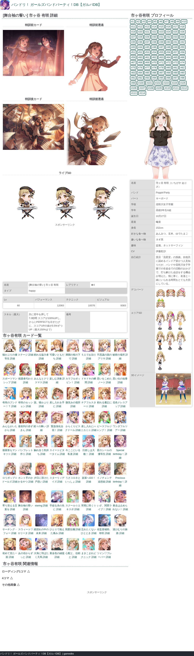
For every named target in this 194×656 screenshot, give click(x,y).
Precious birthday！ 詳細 (120, 475)
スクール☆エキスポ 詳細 (73, 500)
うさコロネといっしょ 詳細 (73, 473)
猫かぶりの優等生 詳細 (9, 349)
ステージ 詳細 (25, 347)
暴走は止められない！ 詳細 (120, 500)
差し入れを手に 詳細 (57, 397)
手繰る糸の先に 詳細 (57, 500)
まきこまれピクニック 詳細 (88, 548)
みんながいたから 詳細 (9, 421)
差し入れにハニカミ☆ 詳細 (88, 421)
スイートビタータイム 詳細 (57, 445)
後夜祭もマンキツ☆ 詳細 (9, 445)
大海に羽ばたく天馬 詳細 (41, 548)
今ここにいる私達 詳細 (73, 445)
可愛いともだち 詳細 (57, 349)
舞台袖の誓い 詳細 (25, 500)
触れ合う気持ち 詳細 (41, 445)
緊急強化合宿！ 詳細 (57, 421)
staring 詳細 (41, 498)
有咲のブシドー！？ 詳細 (9, 397)
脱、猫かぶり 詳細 (41, 397)
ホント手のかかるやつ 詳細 (25, 473)
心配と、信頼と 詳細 (73, 548)
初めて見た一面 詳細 (9, 548)
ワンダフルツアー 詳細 (120, 421)
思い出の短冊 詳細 (120, 373)
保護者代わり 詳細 (25, 373)
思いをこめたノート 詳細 (104, 373)
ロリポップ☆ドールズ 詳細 (10, 473)
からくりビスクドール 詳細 (73, 421)
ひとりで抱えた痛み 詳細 (57, 524)
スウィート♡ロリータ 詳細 (25, 524)
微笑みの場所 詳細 (73, 397)
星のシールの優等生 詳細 (104, 445)
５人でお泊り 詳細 (88, 349)
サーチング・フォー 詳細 (9, 524)
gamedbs (69, 653)
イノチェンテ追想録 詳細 (104, 473)
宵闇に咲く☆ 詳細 (88, 500)
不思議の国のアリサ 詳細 (104, 349)
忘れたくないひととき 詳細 (88, 524)
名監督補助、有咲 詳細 (104, 524)
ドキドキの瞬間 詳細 (88, 373)
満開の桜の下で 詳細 (73, 349)
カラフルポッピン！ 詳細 (73, 373)
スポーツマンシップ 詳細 (9, 373)
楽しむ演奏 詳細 (57, 373)
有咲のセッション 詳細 (25, 397)
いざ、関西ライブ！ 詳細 (104, 500)
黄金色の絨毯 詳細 (57, 548)
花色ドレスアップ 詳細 (120, 397)
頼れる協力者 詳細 (41, 349)
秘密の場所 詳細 (120, 349)
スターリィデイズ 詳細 (57, 473)
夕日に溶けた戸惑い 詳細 (41, 473)
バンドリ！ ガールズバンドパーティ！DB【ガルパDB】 (56, 5)
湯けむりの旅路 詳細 (120, 524)
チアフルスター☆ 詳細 (88, 397)
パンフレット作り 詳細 (25, 445)
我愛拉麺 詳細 (73, 522)
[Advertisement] (65, 253)
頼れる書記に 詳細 (104, 397)
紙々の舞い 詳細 (41, 421)
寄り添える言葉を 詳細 (9, 500)
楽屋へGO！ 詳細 (88, 473)
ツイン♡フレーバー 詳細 (104, 548)
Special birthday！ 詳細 (120, 447)
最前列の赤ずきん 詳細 (25, 421)
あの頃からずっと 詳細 (25, 548)
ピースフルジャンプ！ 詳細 (104, 421)
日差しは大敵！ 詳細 (88, 445)
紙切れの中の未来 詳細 (41, 524)
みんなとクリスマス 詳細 (41, 373)
